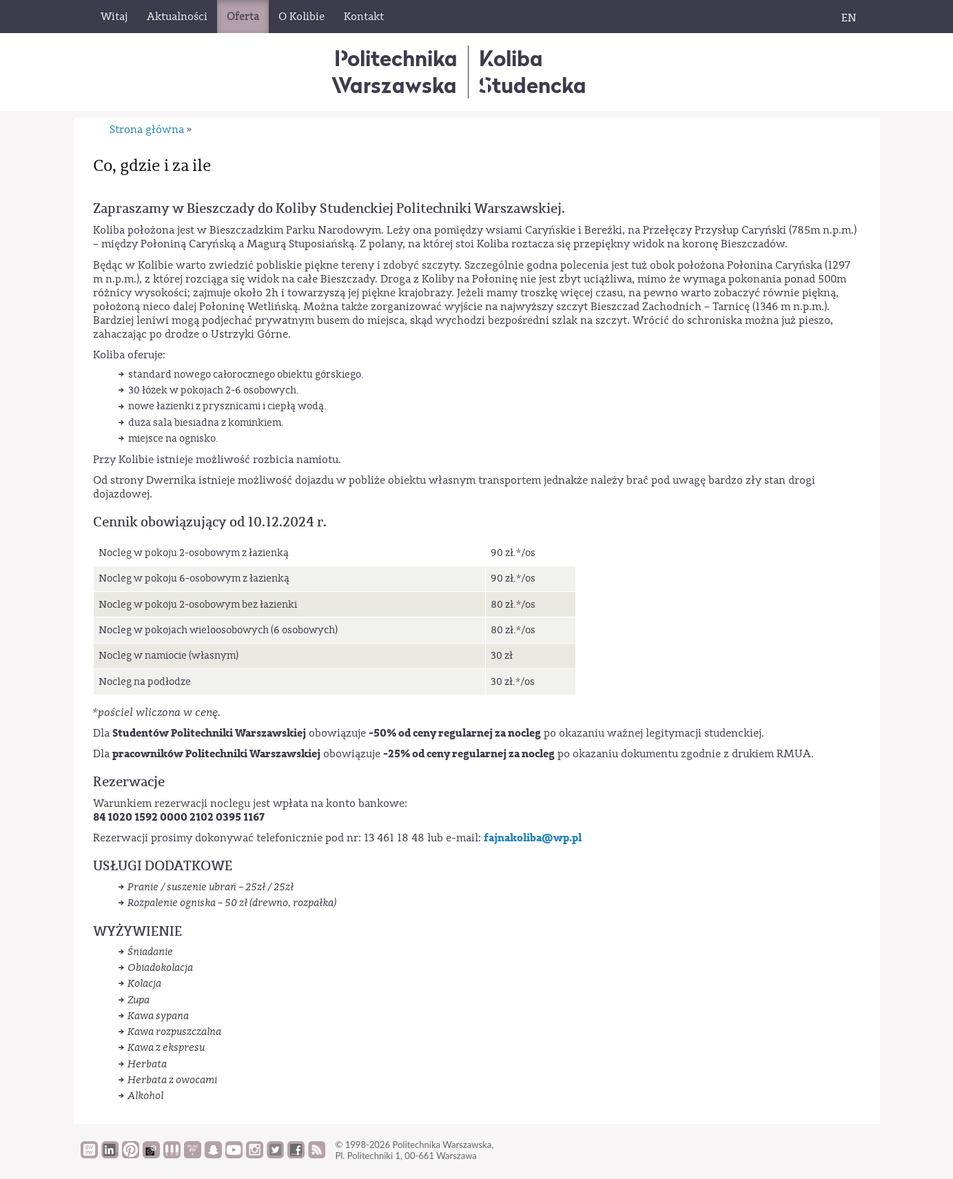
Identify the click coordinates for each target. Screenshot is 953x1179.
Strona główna (147, 129)
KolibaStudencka (532, 71)
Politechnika (394, 71)
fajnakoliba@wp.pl (533, 837)
